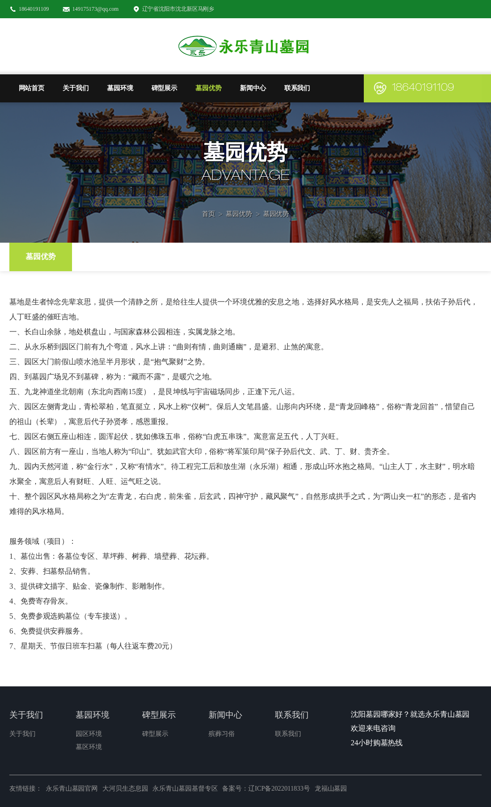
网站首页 (32, 88)
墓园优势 (208, 88)
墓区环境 (89, 746)
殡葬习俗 (222, 733)
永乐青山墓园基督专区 (184, 788)
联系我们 (297, 88)
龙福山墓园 (331, 788)
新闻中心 (253, 88)
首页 (208, 201)
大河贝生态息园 (125, 788)
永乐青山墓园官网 (72, 788)
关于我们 (76, 88)
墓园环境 (120, 88)
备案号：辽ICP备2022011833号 (266, 788)
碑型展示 (165, 88)
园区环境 (89, 733)
